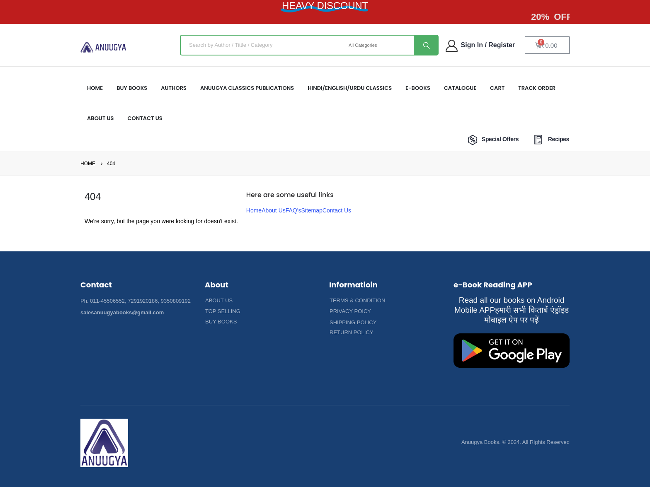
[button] (219, 301)
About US (100, 118)
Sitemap (311, 210)
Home (254, 210)
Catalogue (460, 88)
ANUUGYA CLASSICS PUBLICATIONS (247, 88)
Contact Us (145, 118)
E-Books (417, 88)
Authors (174, 88)
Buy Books (131, 88)
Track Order (536, 88)
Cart (497, 88)
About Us (274, 210)
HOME (95, 88)
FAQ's (293, 210)
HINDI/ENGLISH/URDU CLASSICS (350, 88)
